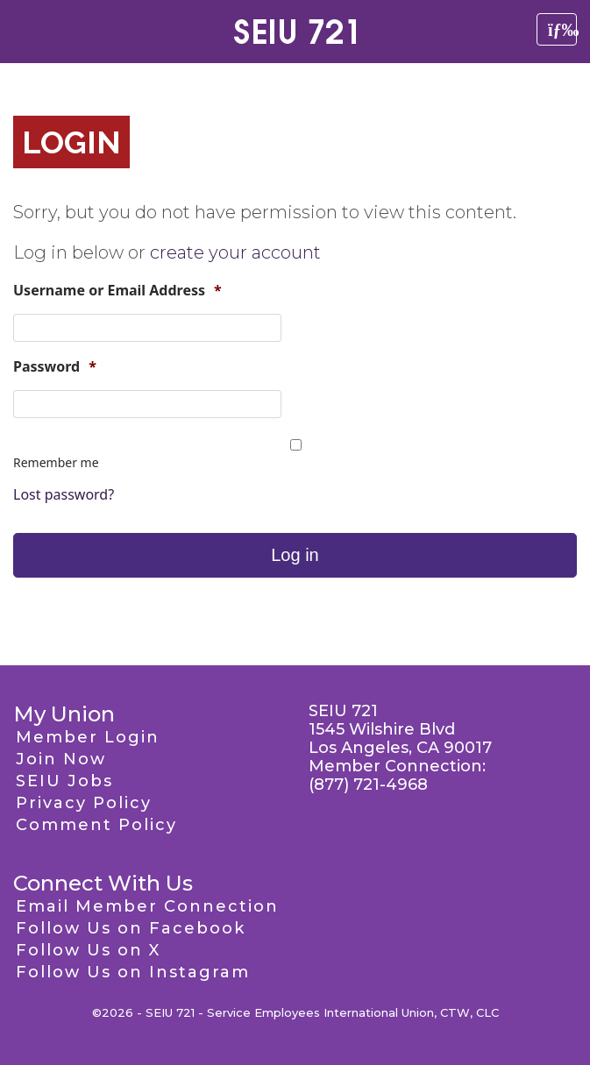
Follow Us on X (88, 950)
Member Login (88, 737)
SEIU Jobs (64, 781)
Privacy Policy (84, 803)
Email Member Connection (147, 906)
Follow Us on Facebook (130, 928)
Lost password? (63, 494)
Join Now (61, 759)
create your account (235, 252)
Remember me (56, 462)
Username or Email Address (117, 290)
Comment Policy (96, 824)
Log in (295, 554)
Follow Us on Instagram (133, 972)
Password (54, 367)
